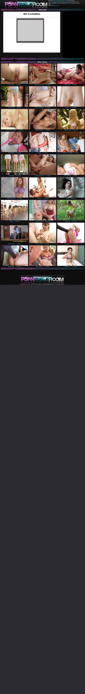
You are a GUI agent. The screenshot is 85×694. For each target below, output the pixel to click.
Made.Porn (68, 1)
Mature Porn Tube (52, 1)
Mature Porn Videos (61, 1)
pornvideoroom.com (25, 284)
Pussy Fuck (56, 5)
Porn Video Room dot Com (59, 0)
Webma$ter (61, 284)
